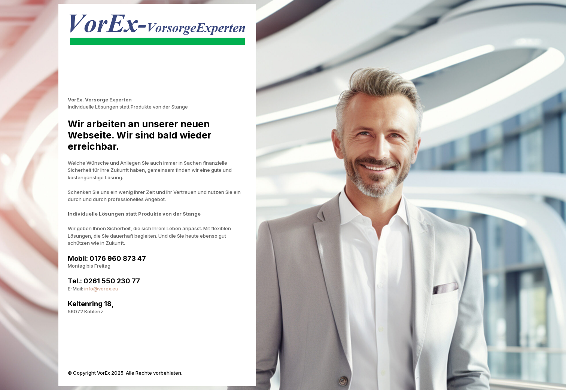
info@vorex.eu (101, 289)
